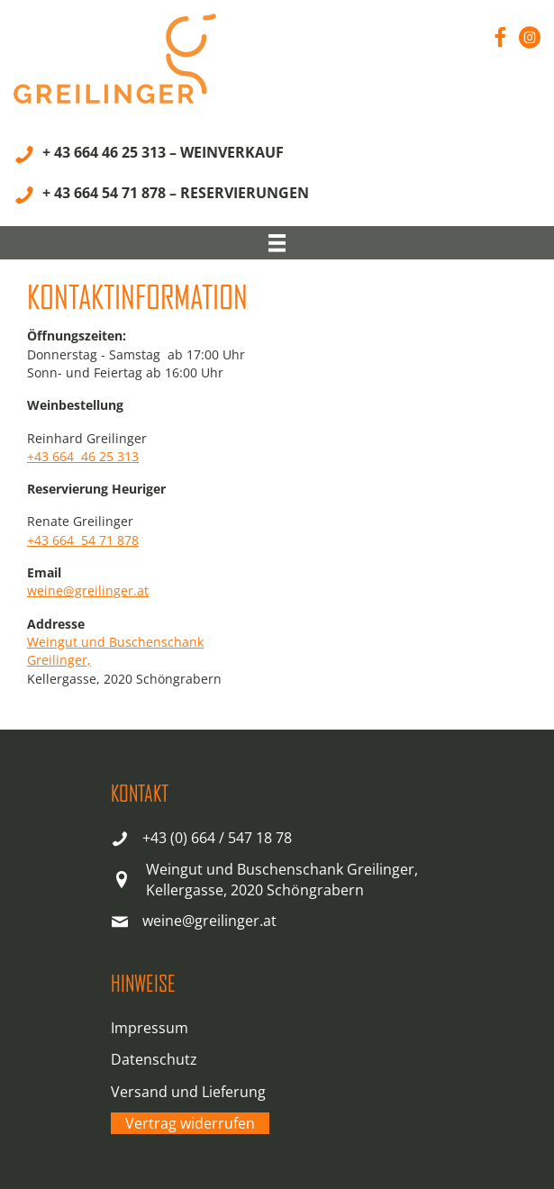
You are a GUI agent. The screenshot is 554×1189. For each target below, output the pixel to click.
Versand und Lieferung (188, 1092)
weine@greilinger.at (88, 590)
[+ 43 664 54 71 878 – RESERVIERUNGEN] (161, 196)
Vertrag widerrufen (190, 1123)
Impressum (149, 1028)
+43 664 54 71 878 (83, 540)
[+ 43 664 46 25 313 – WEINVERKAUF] (149, 155)
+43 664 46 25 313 (83, 456)
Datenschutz (154, 1059)
